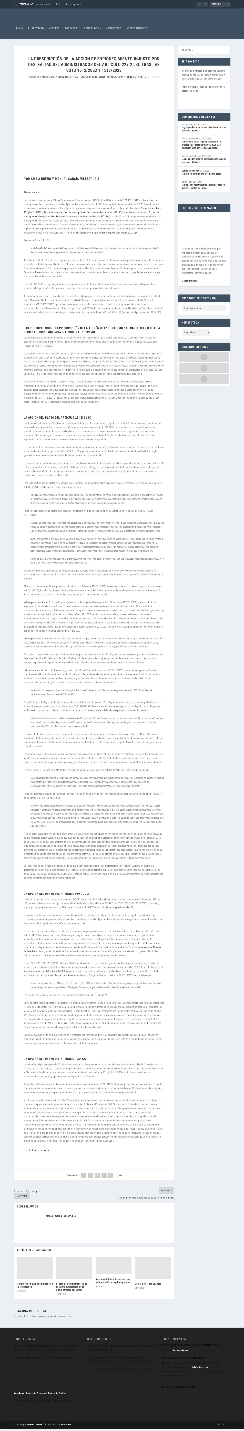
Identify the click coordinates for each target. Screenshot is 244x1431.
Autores (54, 31)
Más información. (190, 283)
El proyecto (36, 31)
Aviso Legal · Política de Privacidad (30, 1395)
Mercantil (139, 79)
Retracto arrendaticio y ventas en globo (202, 176)
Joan (34, 1152)
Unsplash (44, 1152)
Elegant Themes (34, 1427)
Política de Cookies (57, 1395)
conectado (40, 1318)
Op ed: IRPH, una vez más (148, 1286)
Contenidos (91, 31)
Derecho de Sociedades (97, 79)
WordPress (65, 1427)
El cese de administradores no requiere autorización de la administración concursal (71, 1289)
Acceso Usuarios (137, 31)
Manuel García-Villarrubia (54, 79)
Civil (83, 79)
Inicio (19, 31)
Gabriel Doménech (190, 173)
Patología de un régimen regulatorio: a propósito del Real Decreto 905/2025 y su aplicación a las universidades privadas (201, 147)
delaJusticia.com (180, 1353)
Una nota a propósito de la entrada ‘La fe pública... (59, 4)
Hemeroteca (113, 31)
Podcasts (71, 31)
